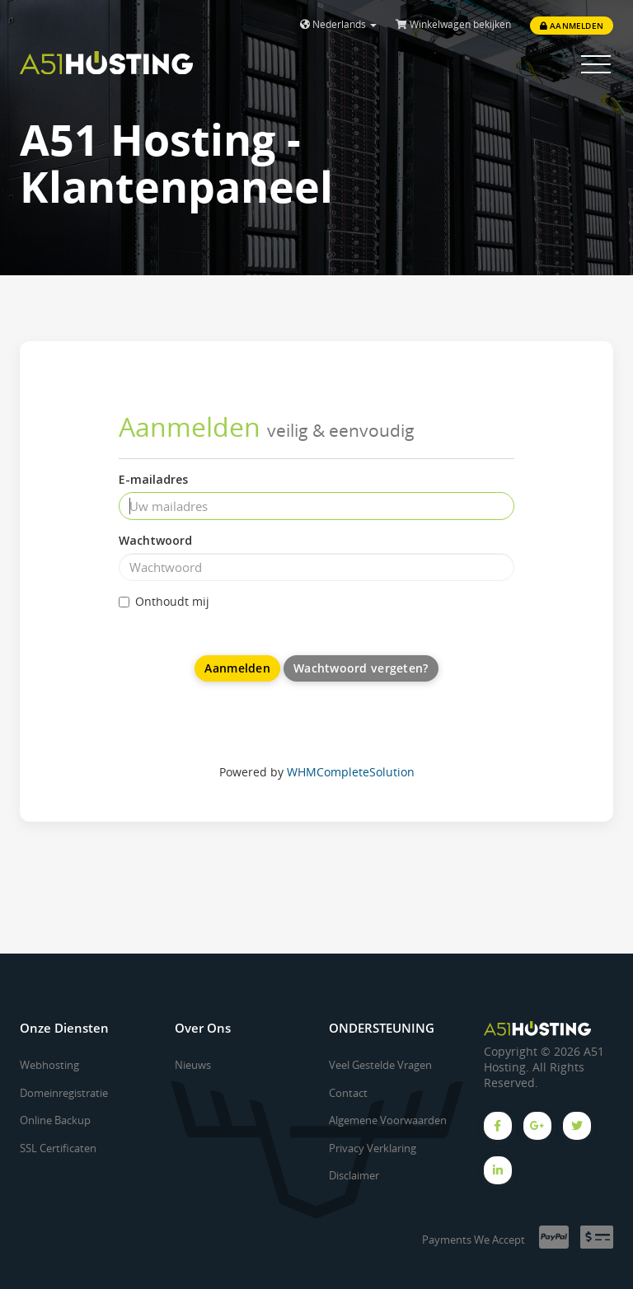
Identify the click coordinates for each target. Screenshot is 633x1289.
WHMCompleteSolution (351, 772)
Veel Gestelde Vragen (380, 1064)
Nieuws (193, 1064)
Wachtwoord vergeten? (361, 668)
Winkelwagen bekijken (453, 24)
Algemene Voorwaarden (388, 1120)
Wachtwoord (155, 540)
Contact (348, 1092)
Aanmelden (571, 25)
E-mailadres (153, 479)
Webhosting (49, 1064)
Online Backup (55, 1120)
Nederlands (338, 24)
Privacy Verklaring (372, 1148)
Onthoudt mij (164, 601)
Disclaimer (354, 1175)
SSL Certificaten (58, 1148)
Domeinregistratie (64, 1092)
